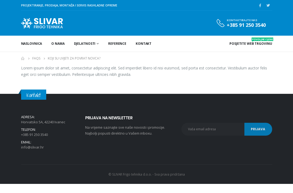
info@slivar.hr (32, 147)
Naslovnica (31, 43)
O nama (57, 43)
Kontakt (143, 43)
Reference (117, 43)
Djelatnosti (85, 43)
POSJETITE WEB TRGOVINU (250, 42)
